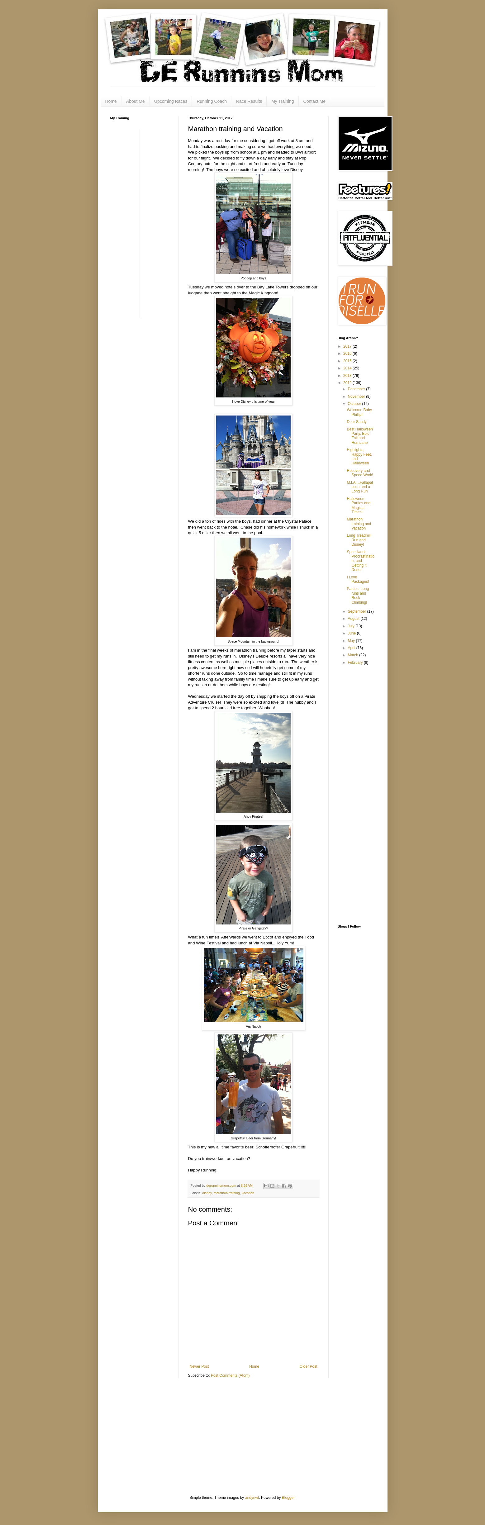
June (352, 633)
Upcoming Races (171, 101)
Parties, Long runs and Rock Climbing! (358, 595)
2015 (348, 361)
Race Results (249, 101)
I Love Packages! (358, 579)
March (353, 655)
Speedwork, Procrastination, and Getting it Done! (360, 561)
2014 (348, 368)
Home (111, 101)
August (354, 618)
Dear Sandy (356, 422)
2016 (348, 353)
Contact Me (314, 101)
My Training (282, 101)
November (357, 396)
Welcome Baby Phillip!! (359, 412)
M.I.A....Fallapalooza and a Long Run (360, 487)
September (357, 611)
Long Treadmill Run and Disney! (359, 540)
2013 (348, 375)
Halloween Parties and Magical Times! (358, 505)
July (351, 626)
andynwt (252, 1497)
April (352, 648)
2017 (348, 346)
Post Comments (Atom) (230, 1375)
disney (207, 1193)
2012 (348, 383)
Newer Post (199, 1366)
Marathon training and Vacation (359, 523)
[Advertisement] (135, 222)
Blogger (288, 1497)
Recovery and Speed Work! (360, 472)
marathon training (227, 1193)
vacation (248, 1193)
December (357, 389)
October (355, 403)
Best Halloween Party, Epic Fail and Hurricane (360, 436)
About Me (135, 101)
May (352, 641)
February (356, 662)
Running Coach (212, 101)
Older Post (308, 1366)
